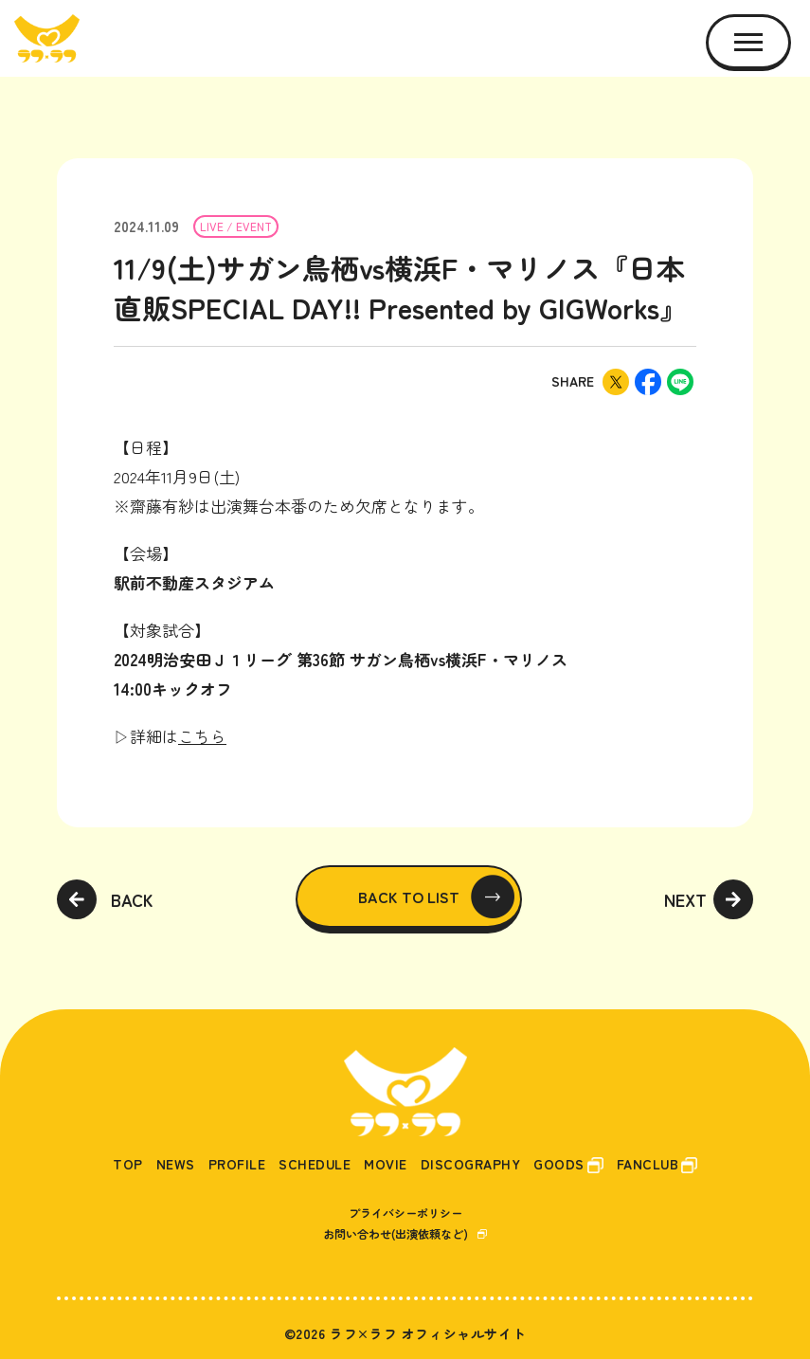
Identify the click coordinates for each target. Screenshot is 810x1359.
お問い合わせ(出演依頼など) (395, 1233)
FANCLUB (648, 1164)
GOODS (559, 1164)
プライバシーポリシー (405, 1213)
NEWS (175, 1164)
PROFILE (237, 1164)
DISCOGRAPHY (471, 1164)
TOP (128, 1164)
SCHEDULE (315, 1164)
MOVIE (385, 1164)
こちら (202, 736)
